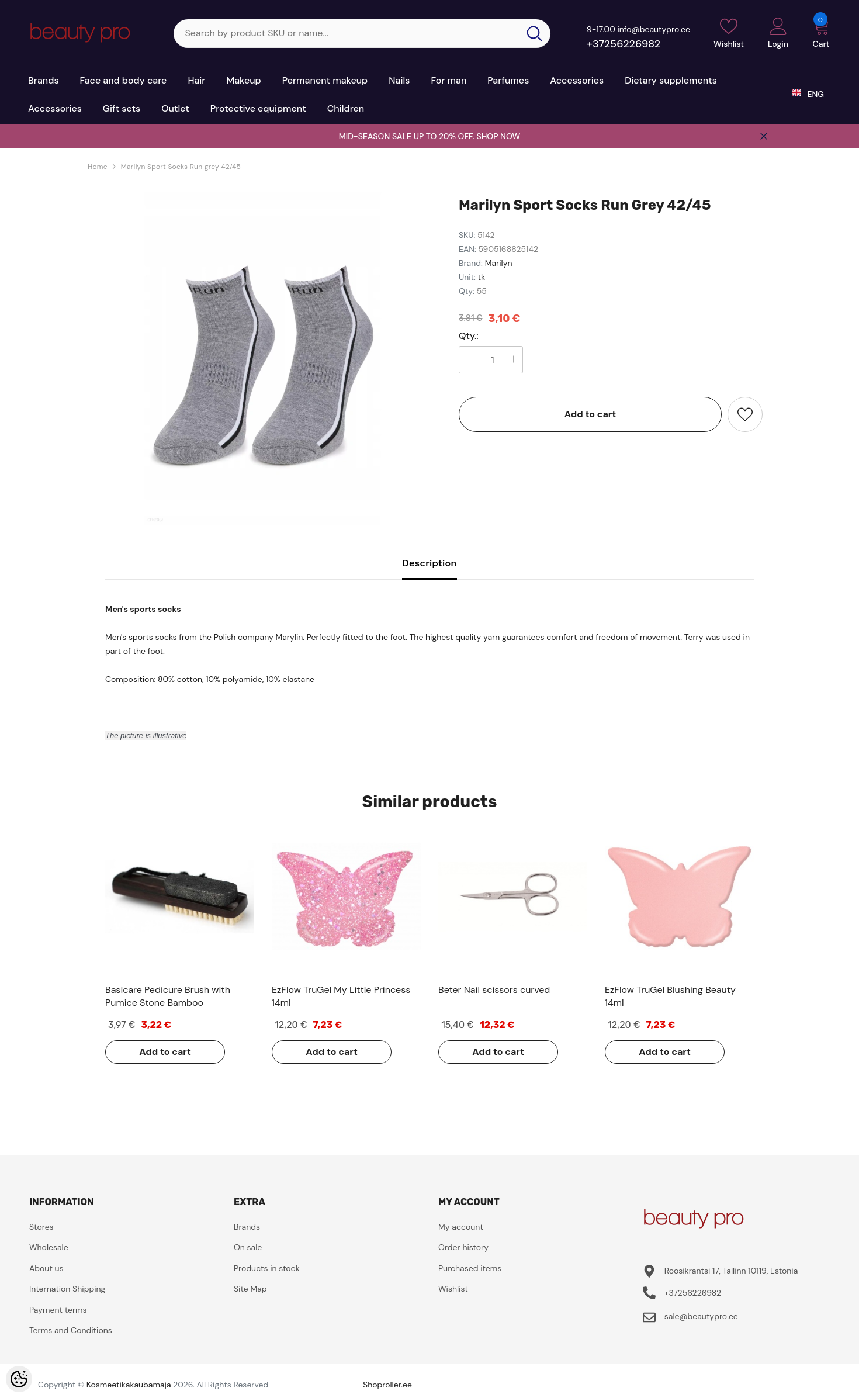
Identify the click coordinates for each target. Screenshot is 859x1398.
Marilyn (498, 263)
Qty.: (469, 336)
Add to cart (590, 414)
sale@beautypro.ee (701, 1316)
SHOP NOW (498, 136)
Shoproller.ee (387, 1384)
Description (429, 563)
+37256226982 (623, 44)
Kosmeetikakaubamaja (128, 1384)
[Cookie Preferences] (19, 1379)
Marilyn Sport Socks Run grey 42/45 (181, 166)
